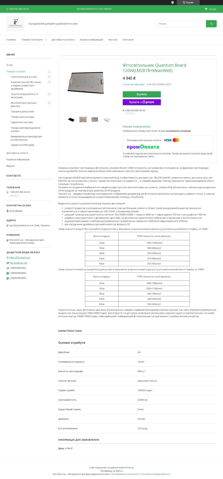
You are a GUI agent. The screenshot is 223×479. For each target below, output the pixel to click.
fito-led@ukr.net (18, 262)
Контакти (128, 39)
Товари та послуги (31, 39)
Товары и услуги (15, 71)
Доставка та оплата (63, 39)
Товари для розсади (22, 116)
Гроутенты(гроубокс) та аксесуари (24, 95)
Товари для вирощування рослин (25, 129)
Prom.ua (129, 467)
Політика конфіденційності (156, 474)
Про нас (112, 39)
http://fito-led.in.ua (20, 257)
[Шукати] (211, 23)
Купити (142, 94)
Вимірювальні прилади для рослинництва (26, 138)
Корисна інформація (91, 39)
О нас (9, 64)
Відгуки (10, 165)
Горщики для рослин (22, 111)
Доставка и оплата (17, 153)
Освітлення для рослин (24, 76)
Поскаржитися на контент (125, 474)
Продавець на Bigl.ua (111, 470)
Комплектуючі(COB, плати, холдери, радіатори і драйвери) (26, 85)
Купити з (141, 102)
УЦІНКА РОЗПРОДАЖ (22, 145)
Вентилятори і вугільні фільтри (23, 104)
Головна (11, 39)
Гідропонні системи (22, 122)
